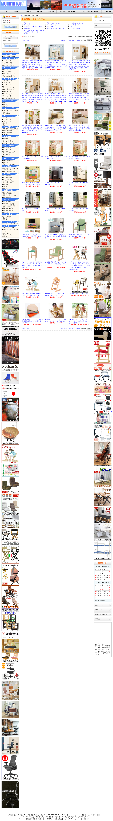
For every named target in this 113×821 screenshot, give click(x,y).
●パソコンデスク (7, 60)
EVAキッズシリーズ (76, 28)
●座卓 (4, 156)
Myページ (17, 11)
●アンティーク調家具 (8, 98)
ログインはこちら (100, 20)
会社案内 (39, 11)
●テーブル (5, 86)
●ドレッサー (6, 188)
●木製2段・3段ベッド (8, 171)
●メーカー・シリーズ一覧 (10, 223)
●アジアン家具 (6, 179)
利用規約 (28, 11)
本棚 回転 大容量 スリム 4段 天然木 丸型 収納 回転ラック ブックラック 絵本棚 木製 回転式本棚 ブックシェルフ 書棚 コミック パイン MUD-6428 (79, 97)
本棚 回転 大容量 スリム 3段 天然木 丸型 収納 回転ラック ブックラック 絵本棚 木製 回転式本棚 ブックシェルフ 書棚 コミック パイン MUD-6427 (32, 129)
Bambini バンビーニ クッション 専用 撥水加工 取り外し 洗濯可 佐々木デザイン (32, 321)
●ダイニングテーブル (8, 151)
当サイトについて (99, 605)
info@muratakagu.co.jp (72, 815)
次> (25, 40)
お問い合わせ (98, 609)
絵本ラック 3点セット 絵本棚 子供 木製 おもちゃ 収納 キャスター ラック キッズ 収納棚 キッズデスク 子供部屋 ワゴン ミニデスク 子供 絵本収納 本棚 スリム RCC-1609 (32, 64)
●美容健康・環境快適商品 (10, 129)
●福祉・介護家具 (7, 132)
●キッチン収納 (6, 147)
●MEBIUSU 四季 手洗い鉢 (10, 205)
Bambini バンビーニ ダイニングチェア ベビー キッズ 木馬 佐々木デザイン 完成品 (79, 321)
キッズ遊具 (50, 26)
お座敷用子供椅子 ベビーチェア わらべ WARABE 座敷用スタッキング (55, 263)
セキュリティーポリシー (90, 11)
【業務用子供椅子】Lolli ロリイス (79, 293)
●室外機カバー (6, 218)
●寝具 (4, 125)
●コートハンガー (7, 140)
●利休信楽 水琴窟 (7, 208)
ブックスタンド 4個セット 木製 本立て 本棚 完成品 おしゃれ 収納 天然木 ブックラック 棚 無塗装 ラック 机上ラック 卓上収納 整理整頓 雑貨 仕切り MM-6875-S (32, 97)
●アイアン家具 (6, 175)
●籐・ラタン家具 (7, 182)
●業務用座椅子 (6, 197)
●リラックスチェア (8, 84)
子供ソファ (27, 23)
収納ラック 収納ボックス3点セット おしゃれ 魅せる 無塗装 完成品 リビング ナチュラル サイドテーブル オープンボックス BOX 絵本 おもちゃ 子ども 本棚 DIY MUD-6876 (56, 97)
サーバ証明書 (106, 646)
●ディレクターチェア (8, 93)
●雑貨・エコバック (8, 233)
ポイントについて (99, 25)
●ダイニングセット (8, 154)
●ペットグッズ (6, 96)
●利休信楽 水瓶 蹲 (7, 210)
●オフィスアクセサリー (9, 76)
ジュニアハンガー (52, 25)
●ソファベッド (6, 119)
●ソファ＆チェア (7, 80)
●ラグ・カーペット (8, 234)
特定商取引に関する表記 (101, 614)
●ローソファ (6, 82)
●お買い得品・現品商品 (9, 56)
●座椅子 (4, 102)
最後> (28, 40)
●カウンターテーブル (8, 88)
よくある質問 (107, 11)
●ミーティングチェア (8, 75)
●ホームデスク (6, 69)
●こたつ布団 (6, 113)
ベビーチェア (28, 28)
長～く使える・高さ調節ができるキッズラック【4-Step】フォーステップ (34, 32)
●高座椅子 (5, 104)
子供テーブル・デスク (53, 23)
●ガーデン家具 (6, 216)
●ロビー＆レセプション (9, 73)
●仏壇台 (4, 186)
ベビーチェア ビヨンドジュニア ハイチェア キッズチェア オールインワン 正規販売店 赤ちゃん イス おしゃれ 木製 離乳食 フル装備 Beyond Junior (79, 265)
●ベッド (4, 117)
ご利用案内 (50, 11)
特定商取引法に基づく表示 (34, 819)
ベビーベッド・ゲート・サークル (34, 26)
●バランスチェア (7, 64)
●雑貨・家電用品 (7, 130)
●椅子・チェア (6, 91)
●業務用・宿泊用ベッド (9, 194)
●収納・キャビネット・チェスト (10, 230)
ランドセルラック (29, 25)
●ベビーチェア (6, 170)
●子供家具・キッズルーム (10, 168)
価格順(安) (64, 40)
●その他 (4, 219)
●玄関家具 (5, 138)
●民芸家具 (5, 184)
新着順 (78, 40)
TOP (5, 11)
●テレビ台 (5, 162)
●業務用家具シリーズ (8, 192)
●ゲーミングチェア (8, 65)
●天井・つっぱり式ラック (10, 164)
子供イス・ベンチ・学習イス (55, 28)
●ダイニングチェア (8, 153)
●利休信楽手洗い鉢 (8, 203)
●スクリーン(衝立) (7, 141)
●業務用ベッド (6, 123)
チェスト (72, 26)
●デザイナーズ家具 (8, 181)
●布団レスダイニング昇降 (10, 110)
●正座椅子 (5, 106)
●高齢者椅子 (6, 134)
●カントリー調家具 (8, 177)
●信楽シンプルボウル (8, 206)
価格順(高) (72, 40)
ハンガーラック (74, 25)
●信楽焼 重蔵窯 (7, 201)
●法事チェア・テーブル (9, 195)
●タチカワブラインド (8, 143)
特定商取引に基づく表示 (67, 11)
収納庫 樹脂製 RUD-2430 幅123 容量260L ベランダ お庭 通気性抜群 (55, 236)
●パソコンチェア (7, 62)
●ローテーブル (6, 95)
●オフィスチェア (7, 71)
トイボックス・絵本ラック (78, 23)
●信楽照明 (5, 212)
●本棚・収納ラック (8, 160)
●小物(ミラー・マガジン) (10, 227)
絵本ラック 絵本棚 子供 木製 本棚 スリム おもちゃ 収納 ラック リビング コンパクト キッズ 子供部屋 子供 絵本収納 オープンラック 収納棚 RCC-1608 (56, 64)
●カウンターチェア (8, 89)
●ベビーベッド (6, 121)
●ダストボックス (7, 149)
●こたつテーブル (7, 112)
